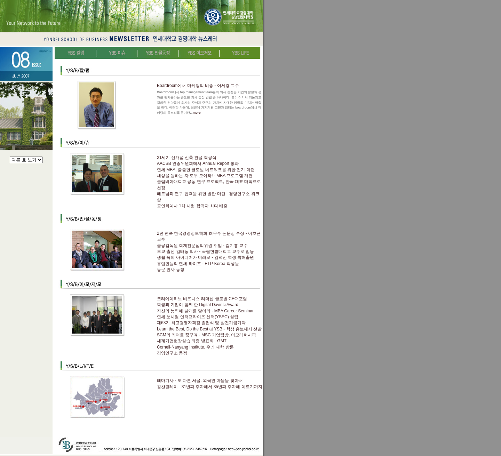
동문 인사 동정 (170, 269)
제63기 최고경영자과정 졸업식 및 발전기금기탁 (201, 322)
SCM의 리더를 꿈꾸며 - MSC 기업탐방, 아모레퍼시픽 (206, 335)
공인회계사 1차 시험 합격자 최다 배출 (192, 205)
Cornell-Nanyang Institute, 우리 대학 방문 (195, 347)
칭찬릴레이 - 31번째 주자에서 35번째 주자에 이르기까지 (209, 386)
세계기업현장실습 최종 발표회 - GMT (191, 340)
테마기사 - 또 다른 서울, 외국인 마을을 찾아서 (200, 380)
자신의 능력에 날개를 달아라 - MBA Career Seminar (205, 311)
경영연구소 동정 (172, 353)
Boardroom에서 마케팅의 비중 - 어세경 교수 (198, 85)
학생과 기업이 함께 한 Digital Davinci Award (197, 304)
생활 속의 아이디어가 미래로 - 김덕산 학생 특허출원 (205, 257)
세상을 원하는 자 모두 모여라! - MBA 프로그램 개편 (205, 175)
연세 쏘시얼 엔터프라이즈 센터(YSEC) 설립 (197, 316)
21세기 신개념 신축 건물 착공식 (186, 157)
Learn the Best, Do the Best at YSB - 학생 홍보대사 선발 (209, 329)
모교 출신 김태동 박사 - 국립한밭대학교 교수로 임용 (205, 251)
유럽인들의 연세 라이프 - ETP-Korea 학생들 (198, 263)
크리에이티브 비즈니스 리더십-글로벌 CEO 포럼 (202, 298)
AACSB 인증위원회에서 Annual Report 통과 (198, 163)
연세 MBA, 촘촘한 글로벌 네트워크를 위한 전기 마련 (206, 169)
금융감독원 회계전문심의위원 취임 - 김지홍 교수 (202, 245)
